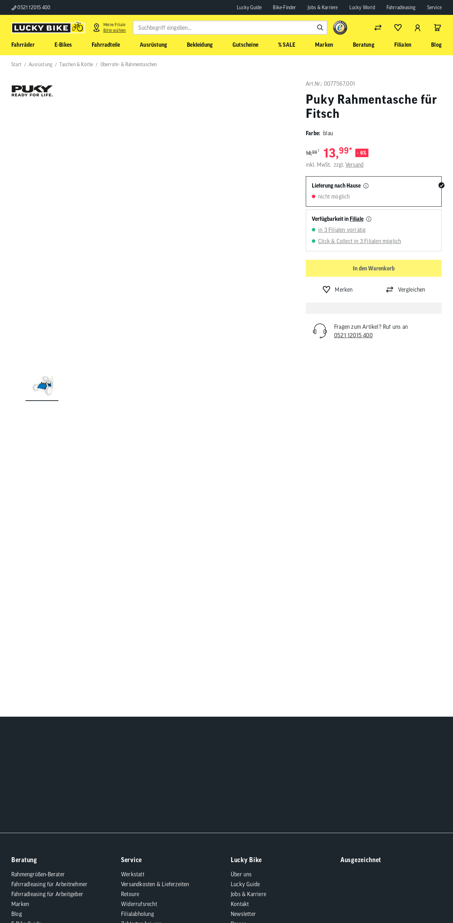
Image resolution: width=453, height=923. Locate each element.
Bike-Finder (284, 7)
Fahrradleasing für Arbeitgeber (47, 661)
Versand (354, 164)
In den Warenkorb (374, 268)
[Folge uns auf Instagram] (365, 551)
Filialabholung (137, 681)
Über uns (241, 641)
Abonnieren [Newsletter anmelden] (301, 552)
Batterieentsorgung (143, 740)
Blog (16, 681)
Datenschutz (128, 795)
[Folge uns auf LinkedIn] (404, 551)
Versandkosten (116, 814)
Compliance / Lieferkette (234, 795)
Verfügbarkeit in (337, 219)
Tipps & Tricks (138, 730)
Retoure (130, 661)
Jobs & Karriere (323, 7)
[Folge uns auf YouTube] (384, 551)
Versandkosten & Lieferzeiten (155, 651)
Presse (238, 691)
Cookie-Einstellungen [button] (174, 795)
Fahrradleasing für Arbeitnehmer (49, 651)
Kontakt (240, 671)
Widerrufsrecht (139, 671)
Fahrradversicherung (145, 710)
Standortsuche (247, 710)
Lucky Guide (249, 7)
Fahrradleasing (401, 7)
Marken (20, 671)
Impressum (51, 795)
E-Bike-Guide (26, 691)
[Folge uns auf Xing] (423, 551)
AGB (25, 795)
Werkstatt (132, 641)
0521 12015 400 (30, 7)
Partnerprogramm (252, 701)
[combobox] (230, 28)
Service (434, 7)
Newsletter (243, 681)
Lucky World (362, 7)
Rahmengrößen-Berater (38, 641)
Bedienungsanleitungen (148, 720)
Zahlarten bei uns (141, 691)
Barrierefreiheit (89, 795)
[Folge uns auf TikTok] (345, 570)
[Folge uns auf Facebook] (345, 551)
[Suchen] (320, 28)
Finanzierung (136, 701)
